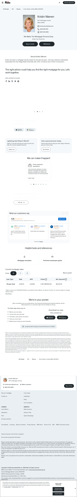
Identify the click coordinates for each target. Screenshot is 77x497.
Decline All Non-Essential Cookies (58, 489)
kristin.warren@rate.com (10, 384)
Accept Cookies (58, 493)
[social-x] (12, 81)
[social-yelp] (15, 81)
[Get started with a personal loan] (46, 149)
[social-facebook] (6, 81)
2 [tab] (27, 273)
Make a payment (25, 384)
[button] (2, 3)
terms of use (15, 487)
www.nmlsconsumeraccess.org (37, 470)
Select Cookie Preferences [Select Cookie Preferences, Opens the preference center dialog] (58, 484)
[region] (38, 488)
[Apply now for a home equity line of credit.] (11, 149)
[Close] (75, 488)
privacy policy (7, 487)
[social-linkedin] (9, 81)
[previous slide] (34, 111)
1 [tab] (20, 273)
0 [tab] (13, 273)
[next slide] (42, 111)
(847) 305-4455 (8, 387)
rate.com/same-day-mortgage (11, 349)
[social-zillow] (18, 81)
